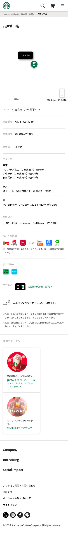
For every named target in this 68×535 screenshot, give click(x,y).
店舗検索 (15, 14)
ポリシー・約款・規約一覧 (17, 498)
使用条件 (7, 492)
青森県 (24, 14)
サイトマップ (10, 504)
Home (6, 14)
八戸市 (32, 14)
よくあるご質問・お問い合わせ (19, 485)
